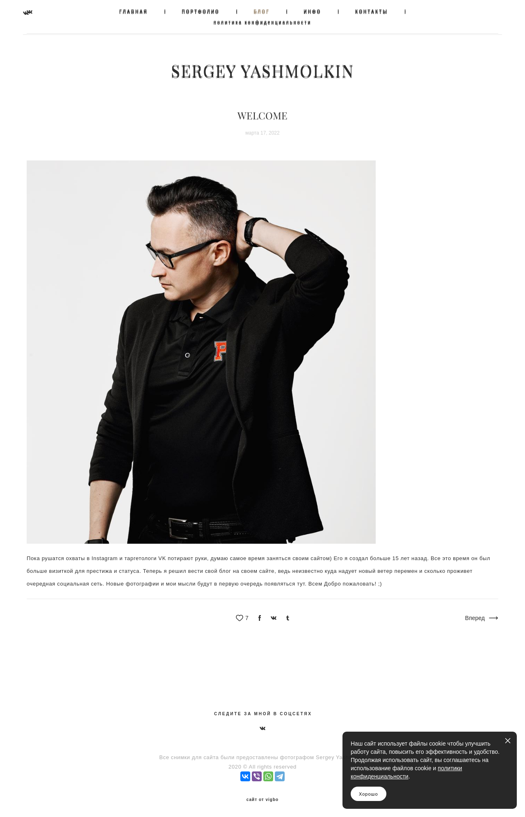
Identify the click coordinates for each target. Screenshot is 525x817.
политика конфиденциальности (263, 22)
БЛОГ (261, 11)
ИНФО (313, 11)
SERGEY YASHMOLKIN (262, 70)
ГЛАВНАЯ (133, 11)
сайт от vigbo (262, 798)
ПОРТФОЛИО (200, 11)
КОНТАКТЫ (371, 11)
